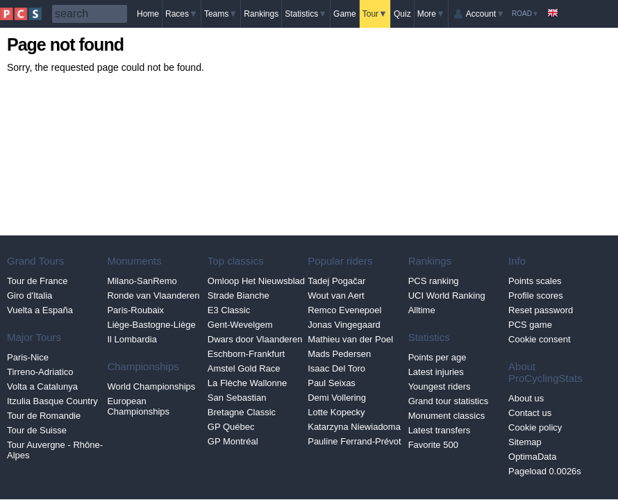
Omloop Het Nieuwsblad (256, 281)
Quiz (402, 14)
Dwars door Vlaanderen (255, 339)
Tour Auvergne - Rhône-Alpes (55, 450)
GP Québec (231, 427)
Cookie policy (535, 427)
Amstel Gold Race (244, 368)
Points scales (535, 281)
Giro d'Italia (29, 295)
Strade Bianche (238, 295)
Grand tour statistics (448, 401)
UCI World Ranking (446, 295)
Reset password (540, 310)
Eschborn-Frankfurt (246, 354)
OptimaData (532, 456)
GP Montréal (233, 441)
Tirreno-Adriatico (40, 372)
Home (148, 14)
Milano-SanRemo (141, 281)
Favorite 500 (433, 445)
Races (181, 13)
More (431, 13)
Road (525, 13)
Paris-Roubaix (135, 310)
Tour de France (37, 281)
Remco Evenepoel (344, 310)
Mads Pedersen (339, 354)
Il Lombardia (132, 339)
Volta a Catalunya (42, 386)
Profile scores (535, 295)
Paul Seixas (332, 383)
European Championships (138, 406)
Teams (220, 13)
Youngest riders (439, 386)
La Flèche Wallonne (247, 383)
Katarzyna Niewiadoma (354, 427)
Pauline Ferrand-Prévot (354, 441)
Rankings (261, 14)
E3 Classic (229, 310)
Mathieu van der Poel (350, 339)
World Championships (151, 386)
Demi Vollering (337, 397)
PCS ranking (433, 281)
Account (485, 13)
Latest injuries (436, 372)
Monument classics (446, 415)
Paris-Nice (28, 357)
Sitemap (525, 442)
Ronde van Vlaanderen (153, 295)
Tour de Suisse (37, 430)
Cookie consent (539, 339)
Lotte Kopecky (336, 412)
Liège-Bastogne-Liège (151, 324)
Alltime (421, 310)
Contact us (529, 413)
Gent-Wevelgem (240, 324)
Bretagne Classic (242, 412)
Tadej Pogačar (336, 281)
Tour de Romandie (44, 415)
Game (344, 14)
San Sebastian (237, 397)
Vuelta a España (40, 310)
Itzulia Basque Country (52, 401)
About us (526, 398)
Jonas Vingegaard (344, 324)
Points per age (437, 357)
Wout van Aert (336, 295)
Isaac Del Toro (336, 368)
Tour (374, 13)
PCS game (530, 324)
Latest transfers (439, 430)
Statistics (306, 13)
